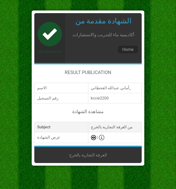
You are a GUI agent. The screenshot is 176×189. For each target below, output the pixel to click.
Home (128, 49)
